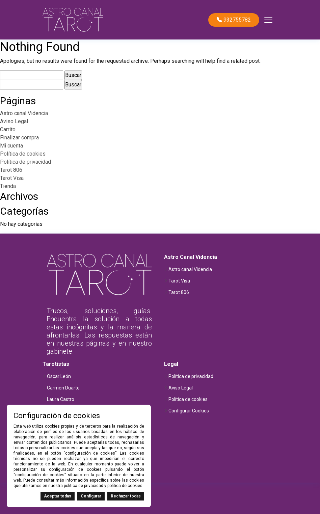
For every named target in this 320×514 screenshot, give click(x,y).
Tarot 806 (11, 170)
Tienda (8, 186)
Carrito (8, 129)
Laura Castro (60, 399)
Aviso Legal (14, 121)
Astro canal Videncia (24, 113)
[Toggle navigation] (268, 19)
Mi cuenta (11, 145)
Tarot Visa (12, 178)
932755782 (234, 20)
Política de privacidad (25, 162)
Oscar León (59, 376)
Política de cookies (23, 154)
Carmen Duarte (63, 387)
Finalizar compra (19, 137)
